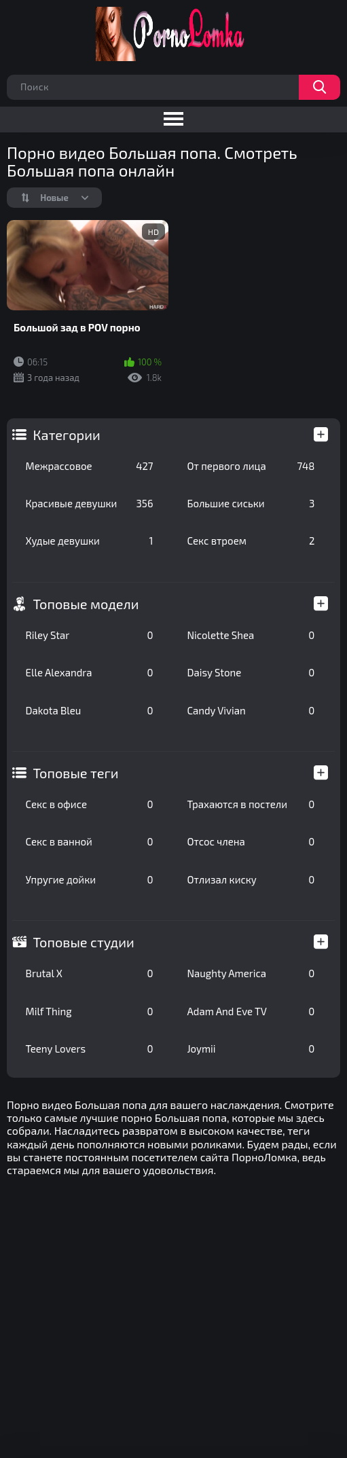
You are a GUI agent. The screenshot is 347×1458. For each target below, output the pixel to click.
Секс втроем (251, 540)
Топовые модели (86, 604)
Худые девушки (89, 540)
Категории (67, 434)
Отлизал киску (251, 879)
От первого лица (251, 466)
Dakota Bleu (89, 710)
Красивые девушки (89, 503)
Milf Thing (89, 1011)
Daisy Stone (251, 672)
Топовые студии (83, 942)
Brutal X (89, 973)
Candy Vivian (251, 710)
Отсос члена (251, 841)
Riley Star (89, 635)
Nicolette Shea (251, 635)
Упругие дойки (89, 879)
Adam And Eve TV (251, 1011)
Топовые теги (76, 773)
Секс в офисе (89, 804)
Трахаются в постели (251, 804)
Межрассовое (89, 466)
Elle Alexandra (89, 672)
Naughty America (251, 973)
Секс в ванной (89, 841)
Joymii (251, 1048)
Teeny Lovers (89, 1048)
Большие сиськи (251, 503)
